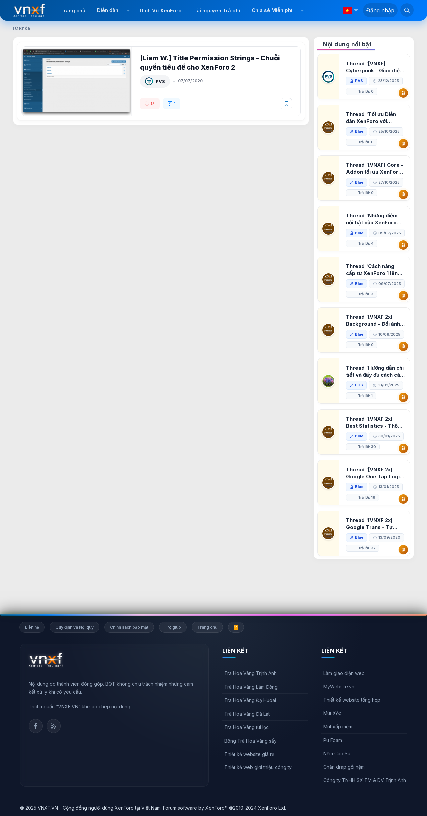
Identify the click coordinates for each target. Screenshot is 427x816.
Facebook (36, 726)
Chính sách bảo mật (129, 627)
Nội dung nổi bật (347, 44)
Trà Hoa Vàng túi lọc (246, 727)
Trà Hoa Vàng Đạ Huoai (250, 700)
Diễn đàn (107, 10)
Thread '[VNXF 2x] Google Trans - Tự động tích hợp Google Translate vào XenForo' (373, 556)
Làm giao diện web (344, 673)
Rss (54, 726)
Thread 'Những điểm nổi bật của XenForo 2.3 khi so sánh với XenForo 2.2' (372, 219)
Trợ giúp (173, 627)
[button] (128, 10)
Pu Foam (332, 740)
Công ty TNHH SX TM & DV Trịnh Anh (364, 780)
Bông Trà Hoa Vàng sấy (250, 741)
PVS (160, 81)
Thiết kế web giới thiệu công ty (258, 767)
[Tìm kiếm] (407, 10)
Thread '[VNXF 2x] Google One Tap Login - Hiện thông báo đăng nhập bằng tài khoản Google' (374, 505)
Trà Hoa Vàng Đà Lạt (247, 714)
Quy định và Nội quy (74, 627)
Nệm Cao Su (336, 753)
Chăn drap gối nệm (344, 767)
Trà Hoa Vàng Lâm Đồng (251, 687)
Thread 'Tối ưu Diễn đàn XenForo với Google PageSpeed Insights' (371, 118)
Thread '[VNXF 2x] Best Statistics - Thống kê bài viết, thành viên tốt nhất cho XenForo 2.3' (375, 454)
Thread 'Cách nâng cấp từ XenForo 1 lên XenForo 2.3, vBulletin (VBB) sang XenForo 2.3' (374, 280)
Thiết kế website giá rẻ (249, 754)
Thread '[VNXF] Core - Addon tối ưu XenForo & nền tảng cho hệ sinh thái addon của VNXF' (375, 168)
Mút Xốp (332, 713)
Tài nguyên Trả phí (216, 10)
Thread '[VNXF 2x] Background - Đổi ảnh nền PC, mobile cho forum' (373, 342)
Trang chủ (72, 10)
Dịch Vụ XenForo (161, 10)
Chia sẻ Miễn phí (272, 10)
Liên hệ (32, 627)
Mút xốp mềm (337, 727)
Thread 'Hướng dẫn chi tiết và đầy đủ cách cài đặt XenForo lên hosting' (375, 404)
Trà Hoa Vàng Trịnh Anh (250, 673)
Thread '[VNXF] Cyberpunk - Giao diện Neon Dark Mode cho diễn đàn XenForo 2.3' (374, 67)
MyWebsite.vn (338, 686)
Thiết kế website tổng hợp (351, 700)
